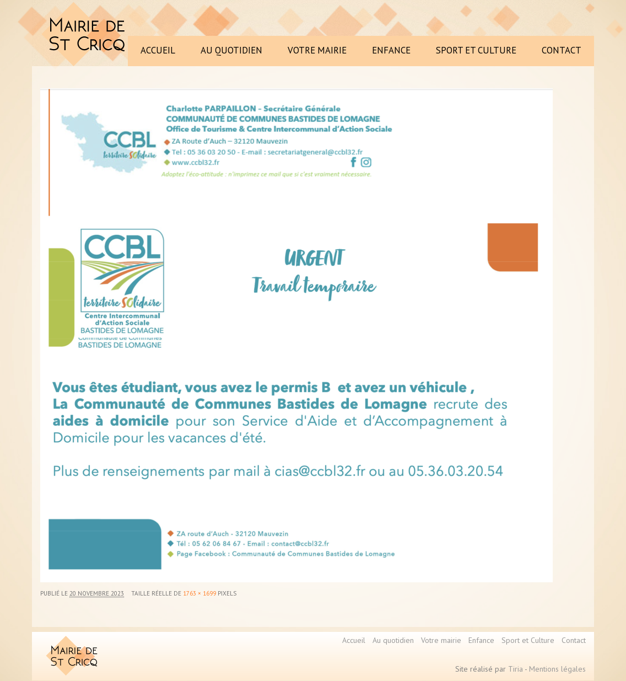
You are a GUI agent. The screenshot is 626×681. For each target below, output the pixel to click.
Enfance (481, 640)
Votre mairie (441, 640)
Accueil (353, 640)
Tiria (515, 669)
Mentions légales (557, 669)
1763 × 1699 (199, 593)
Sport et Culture (527, 640)
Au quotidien (393, 640)
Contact (574, 640)
